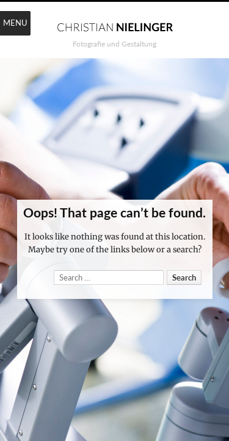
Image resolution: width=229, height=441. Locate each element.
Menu (15, 23)
